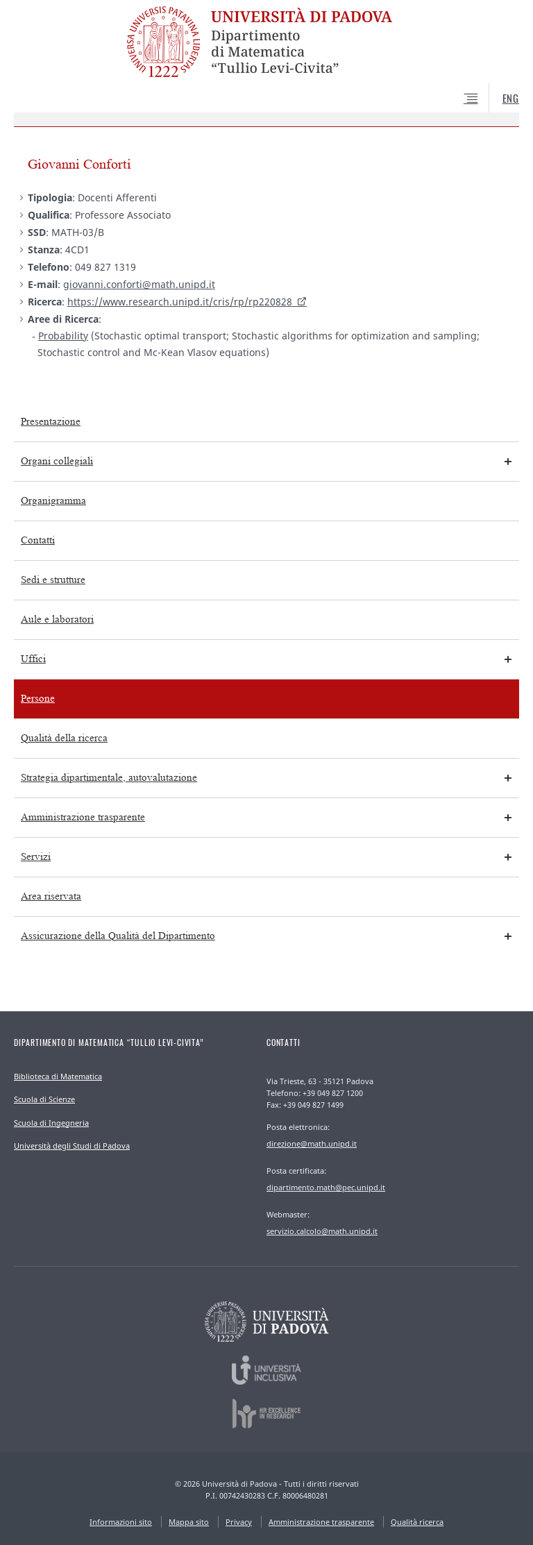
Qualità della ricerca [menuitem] (64, 738)
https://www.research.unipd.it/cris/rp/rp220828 (179, 301)
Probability (63, 335)
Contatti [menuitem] (38, 540)
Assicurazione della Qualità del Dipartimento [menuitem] (118, 936)
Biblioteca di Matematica (58, 1076)
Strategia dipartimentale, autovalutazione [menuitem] (109, 778)
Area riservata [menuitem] (51, 896)
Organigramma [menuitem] (53, 501)
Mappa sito (189, 1522)
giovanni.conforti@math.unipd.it (139, 284)
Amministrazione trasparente (321, 1522)
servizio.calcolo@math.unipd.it (322, 1231)
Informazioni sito (121, 1522)
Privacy (239, 1522)
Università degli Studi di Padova (72, 1145)
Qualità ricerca (417, 1522)
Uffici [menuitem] (33, 659)
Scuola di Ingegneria (51, 1122)
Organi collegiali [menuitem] (57, 461)
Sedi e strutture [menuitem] (53, 580)
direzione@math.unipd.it (311, 1143)
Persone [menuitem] (38, 698)
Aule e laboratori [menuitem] (57, 619)
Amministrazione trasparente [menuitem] (83, 817)
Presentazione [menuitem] (51, 422)
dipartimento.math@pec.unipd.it (325, 1187)
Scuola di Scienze (44, 1099)
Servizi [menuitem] (36, 857)
